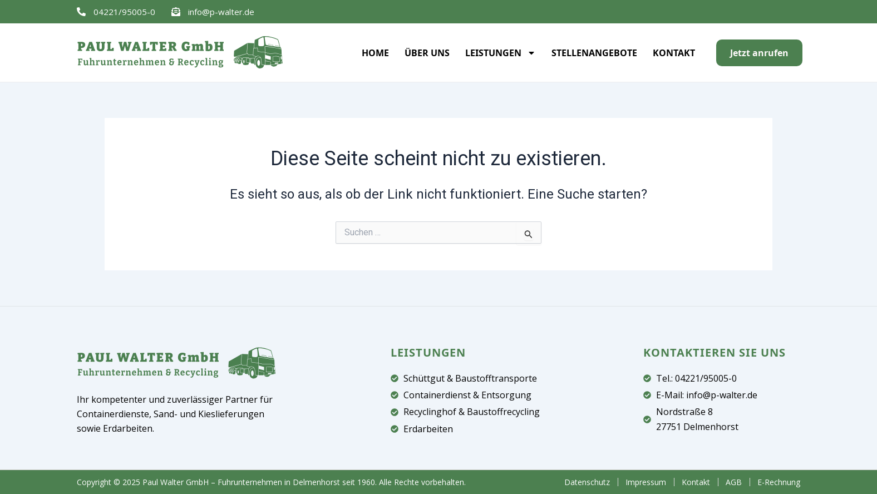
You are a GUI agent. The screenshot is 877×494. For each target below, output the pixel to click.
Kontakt (674, 53)
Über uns (427, 53)
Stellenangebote (594, 53)
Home (375, 53)
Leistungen (500, 53)
